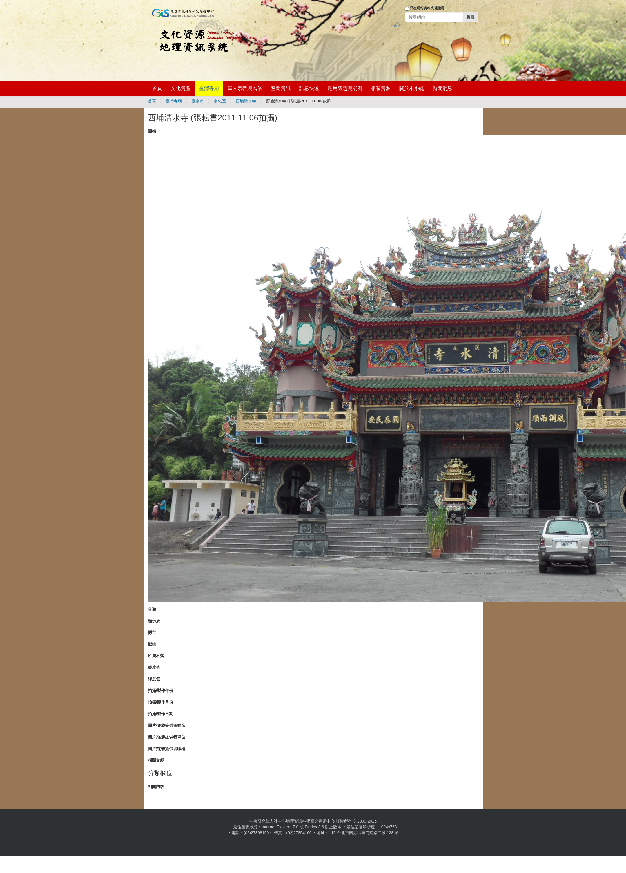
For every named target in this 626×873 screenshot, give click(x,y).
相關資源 (381, 88)
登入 (397, 25)
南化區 (220, 101)
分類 (152, 609)
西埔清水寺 (246, 101)
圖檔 (152, 131)
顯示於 (154, 621)
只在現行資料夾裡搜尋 (427, 8)
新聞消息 (442, 88)
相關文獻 (156, 760)
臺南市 (198, 101)
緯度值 (154, 679)
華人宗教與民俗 (245, 88)
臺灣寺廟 (209, 88)
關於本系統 (411, 88)
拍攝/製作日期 (160, 713)
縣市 (152, 632)
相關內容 (156, 786)
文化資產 (180, 88)
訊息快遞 (309, 88)
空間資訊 (281, 88)
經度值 (154, 667)
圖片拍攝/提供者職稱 (167, 748)
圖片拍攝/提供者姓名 (167, 725)
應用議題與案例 (345, 88)
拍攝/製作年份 (160, 690)
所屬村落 (156, 655)
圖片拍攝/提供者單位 (167, 737)
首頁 (157, 88)
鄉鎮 (152, 644)
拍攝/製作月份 (160, 702)
